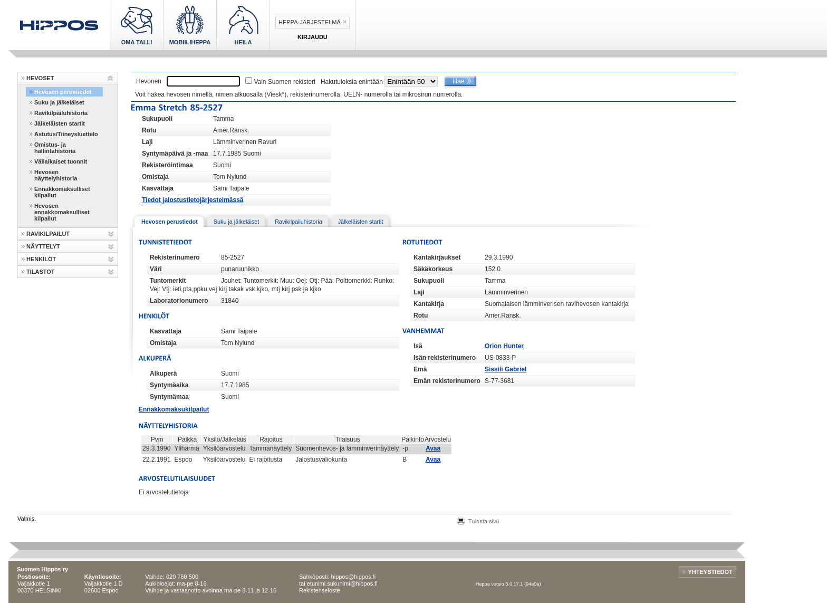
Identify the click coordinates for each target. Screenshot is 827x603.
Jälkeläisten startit (59, 123)
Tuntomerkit (168, 280)
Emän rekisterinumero (447, 381)
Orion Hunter (504, 346)
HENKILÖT (41, 259)
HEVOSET (40, 78)
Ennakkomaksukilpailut (174, 409)
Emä (420, 369)
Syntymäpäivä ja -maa (175, 153)
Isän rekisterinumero (445, 357)
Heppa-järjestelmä (309, 22)
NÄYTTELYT (43, 246)
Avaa (433, 448)
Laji (147, 142)
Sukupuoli (157, 118)
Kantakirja (429, 304)
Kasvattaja (158, 188)
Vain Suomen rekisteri (284, 81)
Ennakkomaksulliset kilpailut (62, 192)
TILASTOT (40, 272)
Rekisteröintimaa (167, 165)
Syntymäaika (169, 385)
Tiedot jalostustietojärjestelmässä (193, 200)
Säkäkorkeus (433, 269)
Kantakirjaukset (437, 257)
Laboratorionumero (179, 300)
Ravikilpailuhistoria (61, 113)
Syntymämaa (169, 396)
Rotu (149, 130)
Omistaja (155, 176)
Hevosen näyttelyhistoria (55, 175)
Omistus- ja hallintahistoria (54, 147)
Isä (418, 346)
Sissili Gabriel (505, 369)
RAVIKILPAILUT (48, 234)
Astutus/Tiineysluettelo (66, 134)
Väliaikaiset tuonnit (60, 161)
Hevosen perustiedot (63, 92)
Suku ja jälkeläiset (59, 102)
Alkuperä (163, 373)
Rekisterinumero (175, 257)
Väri (156, 269)
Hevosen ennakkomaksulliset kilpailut (62, 212)
